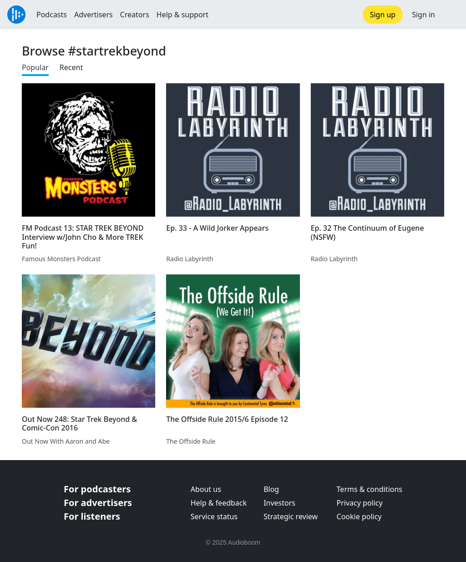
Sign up (383, 15)
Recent (71, 67)
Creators (134, 15)
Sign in (423, 15)
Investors (279, 503)
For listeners (92, 516)
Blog (271, 489)
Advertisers (93, 15)
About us (206, 489)
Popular (35, 67)
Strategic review (290, 516)
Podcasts (51, 15)
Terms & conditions (369, 489)
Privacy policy (360, 503)
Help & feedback (219, 503)
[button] (450, 14)
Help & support (182, 15)
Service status (214, 516)
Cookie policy (359, 516)
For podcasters (97, 489)
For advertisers (98, 502)
